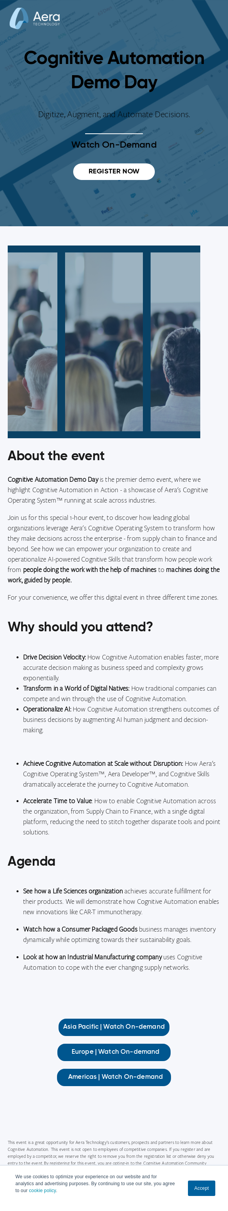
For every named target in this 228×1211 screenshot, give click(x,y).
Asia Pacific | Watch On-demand (114, 1027)
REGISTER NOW (114, 171)
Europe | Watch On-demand (114, 1052)
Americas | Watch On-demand (114, 1077)
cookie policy (42, 1190)
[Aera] (35, 24)
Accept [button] (201, 1188)
